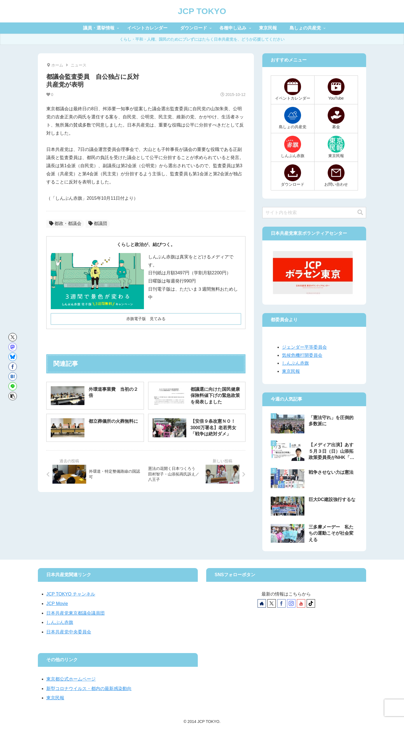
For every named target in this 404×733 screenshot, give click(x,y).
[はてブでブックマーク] (12, 376)
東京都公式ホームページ (71, 679)
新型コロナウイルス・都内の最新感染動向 (89, 688)
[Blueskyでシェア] (12, 357)
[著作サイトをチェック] (262, 603)
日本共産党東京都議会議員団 (75, 613)
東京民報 (291, 371)
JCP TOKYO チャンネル (70, 594)
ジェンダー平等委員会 (304, 347)
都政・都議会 (65, 223)
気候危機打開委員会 (302, 355)
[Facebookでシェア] (12, 366)
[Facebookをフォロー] (281, 603)
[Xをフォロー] (271, 603)
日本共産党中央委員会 (68, 631)
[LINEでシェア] (12, 386)
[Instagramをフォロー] (291, 603)
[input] (314, 212)
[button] (12, 396)
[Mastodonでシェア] (12, 347)
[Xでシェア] (12, 337)
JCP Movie (57, 603)
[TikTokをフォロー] (311, 603)
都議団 (97, 223)
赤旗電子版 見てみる (146, 318)
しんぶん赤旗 (295, 363)
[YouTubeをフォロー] (301, 603)
